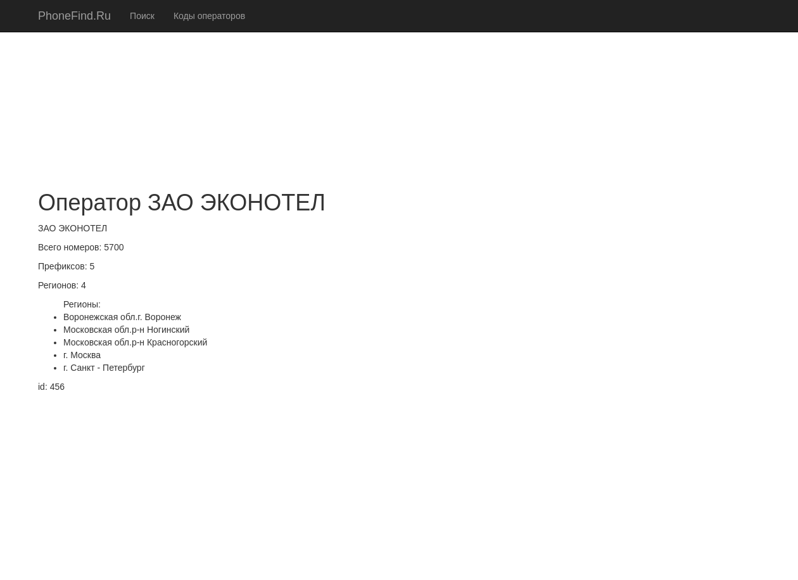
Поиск (142, 16)
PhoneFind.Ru (74, 16)
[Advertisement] (399, 88)
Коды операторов (209, 16)
